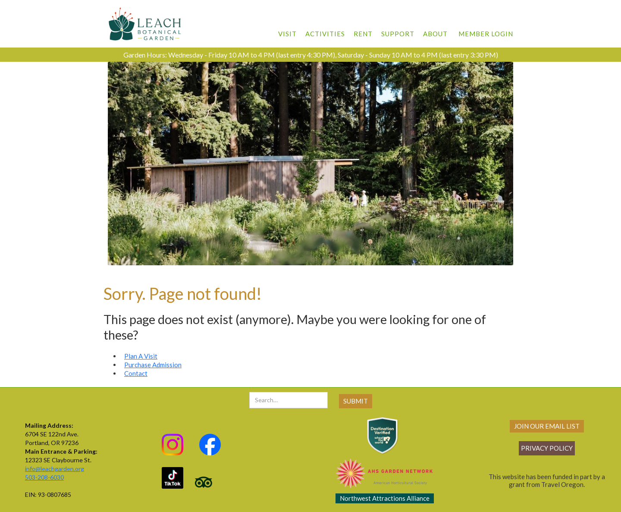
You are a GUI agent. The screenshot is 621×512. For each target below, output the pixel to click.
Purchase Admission (153, 365)
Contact (135, 373)
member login (485, 34)
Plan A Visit (140, 356)
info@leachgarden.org (54, 468)
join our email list (547, 426)
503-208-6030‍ (44, 477)
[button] (287, 29)
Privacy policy (547, 448)
